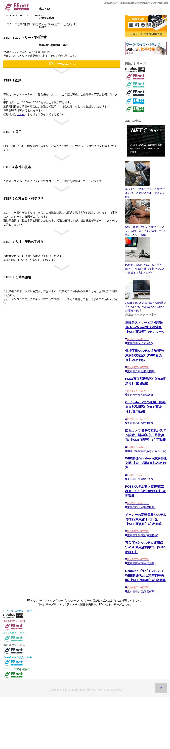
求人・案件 (45, 8)
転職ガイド (45, 27)
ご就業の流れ (46, 17)
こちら (21, 114)
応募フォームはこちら (61, 63)
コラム (43, 36)
